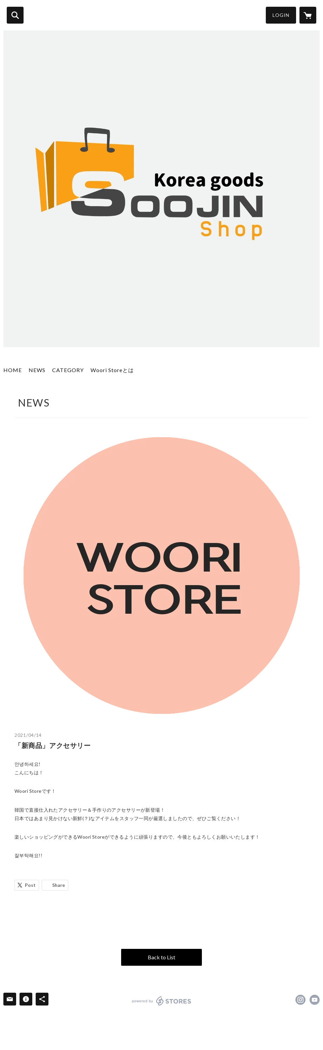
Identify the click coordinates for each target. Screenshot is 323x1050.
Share (58, 885)
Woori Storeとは (112, 370)
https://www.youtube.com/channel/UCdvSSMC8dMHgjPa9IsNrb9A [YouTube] (315, 1000)
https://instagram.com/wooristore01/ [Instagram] (300, 1000)
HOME (12, 370)
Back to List (161, 957)
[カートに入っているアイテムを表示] (307, 15)
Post (30, 885)
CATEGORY (68, 370)
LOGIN (281, 15)
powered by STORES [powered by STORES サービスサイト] (161, 1001)
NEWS (37, 370)
